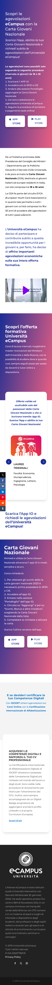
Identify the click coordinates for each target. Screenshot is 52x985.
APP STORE (16, 121)
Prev (9, 462)
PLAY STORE (39, 121)
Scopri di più (15, 820)
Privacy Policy (13, 957)
